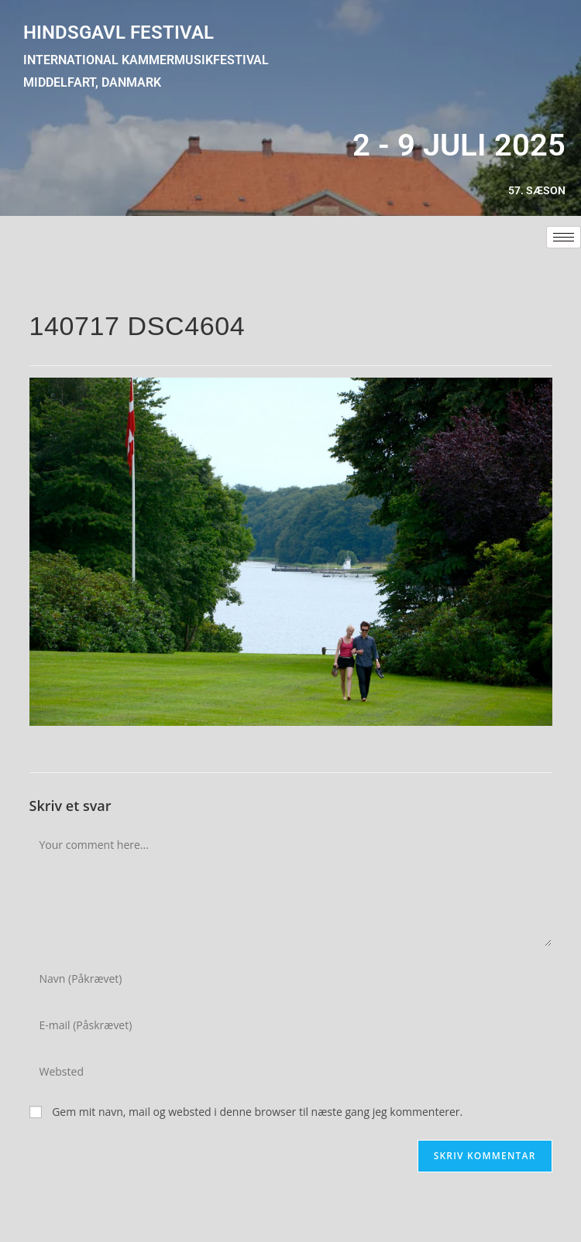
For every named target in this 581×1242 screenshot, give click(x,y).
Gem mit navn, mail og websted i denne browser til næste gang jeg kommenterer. (257, 1111)
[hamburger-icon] (563, 237)
